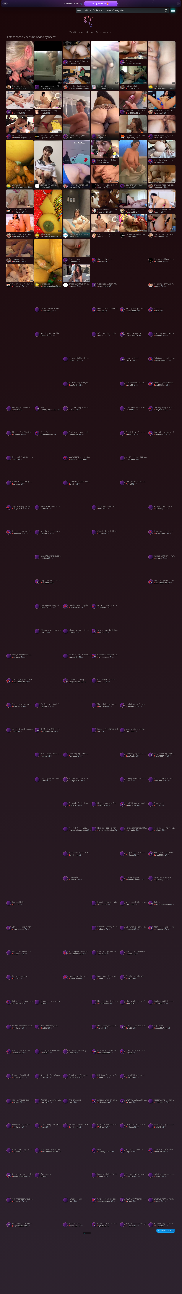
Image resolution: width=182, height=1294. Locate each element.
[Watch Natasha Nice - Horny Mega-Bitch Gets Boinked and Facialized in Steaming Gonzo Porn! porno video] (48, 523)
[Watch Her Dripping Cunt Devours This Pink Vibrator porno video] (77, 1005)
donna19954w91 (163, 583)
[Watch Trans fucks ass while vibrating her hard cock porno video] (133, 399)
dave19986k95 (162, 385)
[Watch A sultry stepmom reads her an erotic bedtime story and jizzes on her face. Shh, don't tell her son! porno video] (77, 424)
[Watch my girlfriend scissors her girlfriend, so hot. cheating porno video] (20, 312)
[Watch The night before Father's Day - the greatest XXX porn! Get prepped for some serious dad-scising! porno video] (105, 696)
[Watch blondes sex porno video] (20, 127)
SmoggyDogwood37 (50, 410)
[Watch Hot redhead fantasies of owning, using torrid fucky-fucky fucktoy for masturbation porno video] (162, 251)
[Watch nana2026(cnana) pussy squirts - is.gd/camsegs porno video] (48, 548)
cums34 (160, 212)
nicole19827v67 (162, 756)
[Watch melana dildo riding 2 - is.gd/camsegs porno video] (48, 103)
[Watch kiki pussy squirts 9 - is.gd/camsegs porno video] (162, 820)
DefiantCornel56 (134, 64)
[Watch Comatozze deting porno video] (77, 671)
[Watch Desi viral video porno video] (133, 53)
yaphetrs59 (103, 1226)
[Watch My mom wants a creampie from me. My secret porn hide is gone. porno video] (133, 127)
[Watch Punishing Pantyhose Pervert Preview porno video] (77, 78)
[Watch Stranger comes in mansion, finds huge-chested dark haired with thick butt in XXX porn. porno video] (20, 919)
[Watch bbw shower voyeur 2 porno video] (48, 1018)
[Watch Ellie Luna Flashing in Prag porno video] (105, 919)
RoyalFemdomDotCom (80, 88)
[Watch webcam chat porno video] (133, 78)
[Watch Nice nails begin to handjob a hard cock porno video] (105, 820)
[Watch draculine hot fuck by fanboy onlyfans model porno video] (77, 276)
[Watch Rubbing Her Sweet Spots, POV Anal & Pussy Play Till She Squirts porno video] (20, 399)
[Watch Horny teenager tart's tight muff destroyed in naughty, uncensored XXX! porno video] (133, 1215)
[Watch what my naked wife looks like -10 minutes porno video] (105, 622)
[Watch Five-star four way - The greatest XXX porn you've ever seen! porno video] (105, 795)
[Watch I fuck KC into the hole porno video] (20, 1042)
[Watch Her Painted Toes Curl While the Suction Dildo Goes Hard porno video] (77, 1153)
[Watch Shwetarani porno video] (162, 65)
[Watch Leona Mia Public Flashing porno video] (105, 1166)
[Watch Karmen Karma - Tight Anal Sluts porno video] (105, 152)
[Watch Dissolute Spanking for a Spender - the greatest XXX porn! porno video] (20, 1067)
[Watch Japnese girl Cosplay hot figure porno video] (48, 164)
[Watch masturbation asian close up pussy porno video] (105, 856)
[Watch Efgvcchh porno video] (133, 560)
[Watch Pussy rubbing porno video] (105, 65)
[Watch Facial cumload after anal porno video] (105, 721)
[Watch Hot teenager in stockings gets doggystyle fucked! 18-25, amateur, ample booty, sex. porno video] (77, 968)
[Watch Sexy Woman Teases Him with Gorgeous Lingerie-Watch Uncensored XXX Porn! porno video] (133, 919)
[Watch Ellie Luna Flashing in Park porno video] (105, 1067)
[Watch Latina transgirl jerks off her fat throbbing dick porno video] (105, 943)
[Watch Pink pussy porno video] (48, 856)
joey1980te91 (19, 113)
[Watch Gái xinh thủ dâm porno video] (105, 251)
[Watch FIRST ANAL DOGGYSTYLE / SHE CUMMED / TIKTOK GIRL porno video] (133, 103)
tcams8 (132, 410)
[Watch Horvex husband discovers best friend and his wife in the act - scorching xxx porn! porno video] (105, 597)
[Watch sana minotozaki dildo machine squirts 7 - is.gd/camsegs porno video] (105, 671)
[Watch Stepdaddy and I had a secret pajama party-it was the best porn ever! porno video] (20, 943)
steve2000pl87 (105, 286)
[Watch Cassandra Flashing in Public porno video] (105, 1117)
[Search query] (118, 10)
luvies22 (74, 262)
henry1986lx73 (162, 360)
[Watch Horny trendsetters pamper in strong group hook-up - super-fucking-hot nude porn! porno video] (20, 474)
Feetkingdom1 (161, 1102)
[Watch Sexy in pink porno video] (162, 795)
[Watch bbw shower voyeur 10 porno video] (48, 65)
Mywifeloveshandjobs (107, 830)
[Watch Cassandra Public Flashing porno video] (77, 795)
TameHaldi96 (133, 311)
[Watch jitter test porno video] (162, 1054)
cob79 (158, 311)
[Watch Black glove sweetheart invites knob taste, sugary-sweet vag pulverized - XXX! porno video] (162, 844)
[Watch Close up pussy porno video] (77, 251)
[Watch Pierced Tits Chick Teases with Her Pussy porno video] (77, 350)
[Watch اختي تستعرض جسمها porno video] (162, 461)
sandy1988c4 (133, 806)
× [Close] (178, 3)
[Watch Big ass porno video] (162, 955)
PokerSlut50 (161, 1152)
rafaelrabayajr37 (106, 1201)
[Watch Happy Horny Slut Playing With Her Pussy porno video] (162, 1215)
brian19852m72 (134, 113)
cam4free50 (161, 113)
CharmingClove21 (106, 1152)
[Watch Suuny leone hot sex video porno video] (77, 449)
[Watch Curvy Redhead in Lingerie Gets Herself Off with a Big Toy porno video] (105, 523)
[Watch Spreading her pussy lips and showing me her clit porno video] (133, 609)
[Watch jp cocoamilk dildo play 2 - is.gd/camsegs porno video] (133, 894)
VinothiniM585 (105, 88)
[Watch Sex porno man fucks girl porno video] (77, 510)
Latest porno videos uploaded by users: (31, 37)
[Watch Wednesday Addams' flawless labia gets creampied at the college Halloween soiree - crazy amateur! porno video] (105, 276)
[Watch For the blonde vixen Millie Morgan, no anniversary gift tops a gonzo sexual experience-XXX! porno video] (133, 820)
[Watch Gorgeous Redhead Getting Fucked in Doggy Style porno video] (133, 943)
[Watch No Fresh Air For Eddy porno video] (77, 820)
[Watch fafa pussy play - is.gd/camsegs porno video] (105, 325)
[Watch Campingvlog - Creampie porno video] (20, 671)
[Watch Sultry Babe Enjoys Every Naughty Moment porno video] (162, 103)
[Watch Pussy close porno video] (77, 906)
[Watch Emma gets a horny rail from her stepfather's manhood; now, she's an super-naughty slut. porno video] (48, 597)
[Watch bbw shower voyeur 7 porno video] (20, 807)
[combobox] (119, 10)
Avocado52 (75, 64)
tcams (17, 459)
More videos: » (166, 1230)
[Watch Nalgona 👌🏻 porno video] (105, 115)
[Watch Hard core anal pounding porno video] (105, 300)
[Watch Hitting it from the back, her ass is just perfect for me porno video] (133, 263)
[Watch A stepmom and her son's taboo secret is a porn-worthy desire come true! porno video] (162, 498)
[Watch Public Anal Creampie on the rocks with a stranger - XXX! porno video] (20, 993)
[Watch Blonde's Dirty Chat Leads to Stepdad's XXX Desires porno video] (20, 424)
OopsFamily (133, 138)
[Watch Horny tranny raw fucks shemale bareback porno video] (105, 1018)
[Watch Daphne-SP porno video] (162, 1018)
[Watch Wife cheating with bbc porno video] (105, 1191)
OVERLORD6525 (134, 336)
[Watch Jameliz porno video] (105, 1141)
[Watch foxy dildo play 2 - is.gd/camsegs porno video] (162, 1117)
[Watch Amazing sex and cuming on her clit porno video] (105, 560)
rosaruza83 (132, 212)
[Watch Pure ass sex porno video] (48, 1166)
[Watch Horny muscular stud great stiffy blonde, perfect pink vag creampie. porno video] (162, 523)
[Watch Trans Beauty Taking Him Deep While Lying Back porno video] (48, 1117)
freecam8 (161, 237)
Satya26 (131, 1028)
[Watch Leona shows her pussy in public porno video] (105, 968)
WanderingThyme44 (79, 459)
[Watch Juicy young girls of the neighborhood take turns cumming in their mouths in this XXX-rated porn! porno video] (105, 177)
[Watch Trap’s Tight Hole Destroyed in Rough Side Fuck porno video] (48, 770)
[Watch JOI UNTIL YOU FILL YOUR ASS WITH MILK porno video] (48, 721)
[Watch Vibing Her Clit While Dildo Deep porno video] (48, 1092)
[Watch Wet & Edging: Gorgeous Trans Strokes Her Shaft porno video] (20, 721)
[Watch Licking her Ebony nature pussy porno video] (105, 758)
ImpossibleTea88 (162, 1028)
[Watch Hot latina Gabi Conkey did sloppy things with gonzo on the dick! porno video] (133, 696)
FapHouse (47, 138)
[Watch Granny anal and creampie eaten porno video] (48, 993)
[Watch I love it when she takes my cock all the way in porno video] (20, 758)
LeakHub (75, 286)
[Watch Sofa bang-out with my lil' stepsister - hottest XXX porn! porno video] (162, 350)
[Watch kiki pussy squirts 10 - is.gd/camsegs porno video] (77, 622)
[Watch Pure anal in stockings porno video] (77, 1042)
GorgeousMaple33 (78, 682)
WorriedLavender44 (135, 880)
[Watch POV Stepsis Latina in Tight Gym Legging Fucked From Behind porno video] (105, 1042)
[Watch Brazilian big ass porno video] (133, 869)
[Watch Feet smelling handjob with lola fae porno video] (162, 1092)
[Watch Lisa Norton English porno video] (20, 65)
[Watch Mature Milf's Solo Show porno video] (133, 201)
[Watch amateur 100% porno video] (20, 251)
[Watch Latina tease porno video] (162, 300)
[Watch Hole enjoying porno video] (162, 609)
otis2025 (46, 88)
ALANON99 (103, 163)
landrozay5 (19, 88)
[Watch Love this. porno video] (48, 1203)
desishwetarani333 (164, 88)
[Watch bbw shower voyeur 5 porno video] (20, 856)
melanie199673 (77, 979)
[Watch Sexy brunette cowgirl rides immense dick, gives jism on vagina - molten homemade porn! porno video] (77, 597)
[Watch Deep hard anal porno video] (133, 350)
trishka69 (18, 410)
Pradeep (46, 756)
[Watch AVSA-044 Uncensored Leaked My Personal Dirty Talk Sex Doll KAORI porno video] (133, 1191)
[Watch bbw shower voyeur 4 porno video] (48, 906)
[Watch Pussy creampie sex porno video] (20, 968)
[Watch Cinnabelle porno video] (77, 869)
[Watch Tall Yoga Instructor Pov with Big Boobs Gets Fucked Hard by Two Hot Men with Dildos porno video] (133, 1117)
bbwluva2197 (161, 138)
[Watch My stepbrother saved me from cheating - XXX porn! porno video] (162, 869)
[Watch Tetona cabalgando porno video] (133, 325)
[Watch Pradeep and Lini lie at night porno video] (48, 746)
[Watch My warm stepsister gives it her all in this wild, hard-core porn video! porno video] (77, 375)
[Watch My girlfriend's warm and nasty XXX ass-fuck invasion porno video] (133, 844)
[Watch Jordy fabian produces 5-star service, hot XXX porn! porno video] (162, 424)
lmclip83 (47, 113)
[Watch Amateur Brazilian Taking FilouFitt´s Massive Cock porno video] (105, 1092)
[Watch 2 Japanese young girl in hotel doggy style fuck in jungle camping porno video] (48, 622)
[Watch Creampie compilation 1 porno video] (133, 770)
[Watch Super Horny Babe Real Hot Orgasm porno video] (77, 474)
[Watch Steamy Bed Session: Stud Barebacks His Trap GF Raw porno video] (48, 498)
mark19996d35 (77, 608)
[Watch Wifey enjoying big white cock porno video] (162, 127)
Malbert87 (75, 806)
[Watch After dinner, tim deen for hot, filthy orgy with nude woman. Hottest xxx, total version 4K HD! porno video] (20, 1215)
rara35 (45, 632)
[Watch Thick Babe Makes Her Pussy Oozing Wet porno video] (48, 300)
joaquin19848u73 (21, 1176)
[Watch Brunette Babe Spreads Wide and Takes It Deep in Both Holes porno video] (105, 894)
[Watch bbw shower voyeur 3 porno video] (48, 955)
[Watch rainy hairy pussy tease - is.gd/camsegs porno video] (20, 1092)
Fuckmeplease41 (49, 435)
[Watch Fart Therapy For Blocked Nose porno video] (48, 1141)
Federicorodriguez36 (22, 138)
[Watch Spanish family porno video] (77, 1215)
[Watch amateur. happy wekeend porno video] (162, 177)
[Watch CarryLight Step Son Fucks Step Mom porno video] (105, 1215)
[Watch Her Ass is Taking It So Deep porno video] (77, 164)
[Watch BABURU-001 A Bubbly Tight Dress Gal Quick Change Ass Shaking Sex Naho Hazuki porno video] (133, 1092)
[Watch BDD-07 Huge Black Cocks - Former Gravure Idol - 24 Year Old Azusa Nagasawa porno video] (133, 1018)
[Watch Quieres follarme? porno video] (20, 362)
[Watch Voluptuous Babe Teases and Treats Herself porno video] (20, 226)
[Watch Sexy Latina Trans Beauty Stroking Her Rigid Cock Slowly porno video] (48, 1067)
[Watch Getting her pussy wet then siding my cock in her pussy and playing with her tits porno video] (48, 807)
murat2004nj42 (162, 534)
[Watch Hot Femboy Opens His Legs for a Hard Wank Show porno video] (20, 449)
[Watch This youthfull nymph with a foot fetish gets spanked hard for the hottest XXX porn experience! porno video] (133, 1166)
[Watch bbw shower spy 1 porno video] (133, 659)
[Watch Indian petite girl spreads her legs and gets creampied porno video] (133, 300)
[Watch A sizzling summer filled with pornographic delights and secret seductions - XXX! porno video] (48, 325)
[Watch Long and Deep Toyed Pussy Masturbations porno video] (77, 399)
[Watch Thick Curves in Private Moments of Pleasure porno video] (162, 770)
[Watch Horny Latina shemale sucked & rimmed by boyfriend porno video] (133, 474)
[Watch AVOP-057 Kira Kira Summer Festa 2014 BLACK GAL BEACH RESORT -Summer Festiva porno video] (133, 1141)
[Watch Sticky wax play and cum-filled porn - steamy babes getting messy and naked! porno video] (20, 647)
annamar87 (132, 88)
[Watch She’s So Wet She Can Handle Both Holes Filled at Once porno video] (162, 226)
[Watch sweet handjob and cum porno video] (105, 201)
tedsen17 (160, 163)
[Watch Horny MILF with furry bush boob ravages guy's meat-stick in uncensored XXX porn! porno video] (133, 1067)
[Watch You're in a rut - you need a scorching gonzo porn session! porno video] (77, 647)
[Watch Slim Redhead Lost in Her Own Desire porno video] (77, 844)
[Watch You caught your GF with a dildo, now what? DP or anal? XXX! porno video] (77, 943)
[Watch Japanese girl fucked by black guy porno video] (77, 53)
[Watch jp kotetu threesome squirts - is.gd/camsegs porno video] (162, 1166)
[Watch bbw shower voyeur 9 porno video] (77, 115)
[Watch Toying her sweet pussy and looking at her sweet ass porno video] (162, 659)
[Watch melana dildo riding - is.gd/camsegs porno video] (105, 226)
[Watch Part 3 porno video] (48, 399)
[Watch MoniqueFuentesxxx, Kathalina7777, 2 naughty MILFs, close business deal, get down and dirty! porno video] (162, 919)
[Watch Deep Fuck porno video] (48, 424)
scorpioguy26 (105, 212)
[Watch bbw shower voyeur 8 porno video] (133, 164)
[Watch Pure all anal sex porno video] (77, 1191)
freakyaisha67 (77, 781)
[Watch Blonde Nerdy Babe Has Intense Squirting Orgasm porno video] (133, 424)
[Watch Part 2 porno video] (48, 461)
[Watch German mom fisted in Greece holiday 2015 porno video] (162, 1141)
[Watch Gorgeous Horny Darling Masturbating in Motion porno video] (162, 276)
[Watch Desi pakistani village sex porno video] (20, 560)
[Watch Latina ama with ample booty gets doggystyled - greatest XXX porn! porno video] (20, 523)
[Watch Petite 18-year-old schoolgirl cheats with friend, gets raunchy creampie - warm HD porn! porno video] (162, 375)
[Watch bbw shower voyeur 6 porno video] (162, 708)
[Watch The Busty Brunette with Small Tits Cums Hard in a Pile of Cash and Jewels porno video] (162, 325)
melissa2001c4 (105, 1053)
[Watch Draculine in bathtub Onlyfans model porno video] (77, 213)
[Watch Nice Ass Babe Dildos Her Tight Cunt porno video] (77, 1117)
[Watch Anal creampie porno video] (77, 1092)
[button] (173, 10)
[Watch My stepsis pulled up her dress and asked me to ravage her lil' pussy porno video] (162, 572)
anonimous (19, 1053)
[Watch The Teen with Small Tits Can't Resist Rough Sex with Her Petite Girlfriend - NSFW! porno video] (48, 696)
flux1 (102, 731)
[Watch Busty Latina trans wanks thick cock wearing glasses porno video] (162, 1191)
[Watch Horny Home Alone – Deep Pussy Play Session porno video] (48, 1042)
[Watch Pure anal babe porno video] (20, 894)
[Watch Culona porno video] (162, 894)
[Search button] (166, 10)
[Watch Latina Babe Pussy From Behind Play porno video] (162, 201)
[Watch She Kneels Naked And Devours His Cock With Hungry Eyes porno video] (105, 498)
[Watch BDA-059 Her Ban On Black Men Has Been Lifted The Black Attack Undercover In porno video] (133, 1042)
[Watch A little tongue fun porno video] (77, 560)
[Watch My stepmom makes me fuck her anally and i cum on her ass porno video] (48, 362)
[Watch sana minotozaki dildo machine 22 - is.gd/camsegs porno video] (133, 375)
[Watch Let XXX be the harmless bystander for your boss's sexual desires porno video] (133, 226)
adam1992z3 (104, 608)
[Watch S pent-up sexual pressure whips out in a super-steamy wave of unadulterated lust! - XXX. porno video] (20, 696)
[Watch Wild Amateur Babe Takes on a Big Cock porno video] (77, 770)
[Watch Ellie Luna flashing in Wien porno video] (133, 993)
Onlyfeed (102, 262)
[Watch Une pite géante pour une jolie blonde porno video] (162, 152)
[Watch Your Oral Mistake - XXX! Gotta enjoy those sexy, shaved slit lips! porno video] (20, 1018)
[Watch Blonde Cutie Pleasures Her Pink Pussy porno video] (77, 1067)
